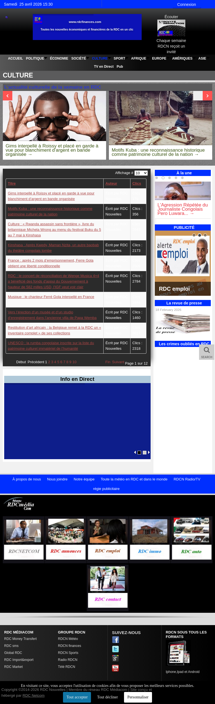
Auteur (111, 183)
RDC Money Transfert (20, 639)
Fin (107, 362)
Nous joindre (57, 479)
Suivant (118, 362)
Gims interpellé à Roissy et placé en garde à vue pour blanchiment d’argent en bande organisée (52, 150)
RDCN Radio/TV (187, 479)
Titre (12, 183)
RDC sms (11, 646)
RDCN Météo (68, 639)
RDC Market (13, 667)
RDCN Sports (68, 653)
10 (74, 362)
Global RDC (13, 653)
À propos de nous (26, 479)
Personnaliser (137, 697)
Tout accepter (77, 697)
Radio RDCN (67, 660)
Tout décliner (107, 697)
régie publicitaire (106, 489)
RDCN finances (69, 646)
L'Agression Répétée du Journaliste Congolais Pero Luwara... (183, 209)
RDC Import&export (19, 660)
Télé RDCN (66, 667)
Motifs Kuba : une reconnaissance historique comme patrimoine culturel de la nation (158, 152)
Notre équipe (84, 479)
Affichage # (124, 173)
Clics (136, 183)
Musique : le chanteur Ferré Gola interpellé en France (51, 297)
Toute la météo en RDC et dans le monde (134, 479)
